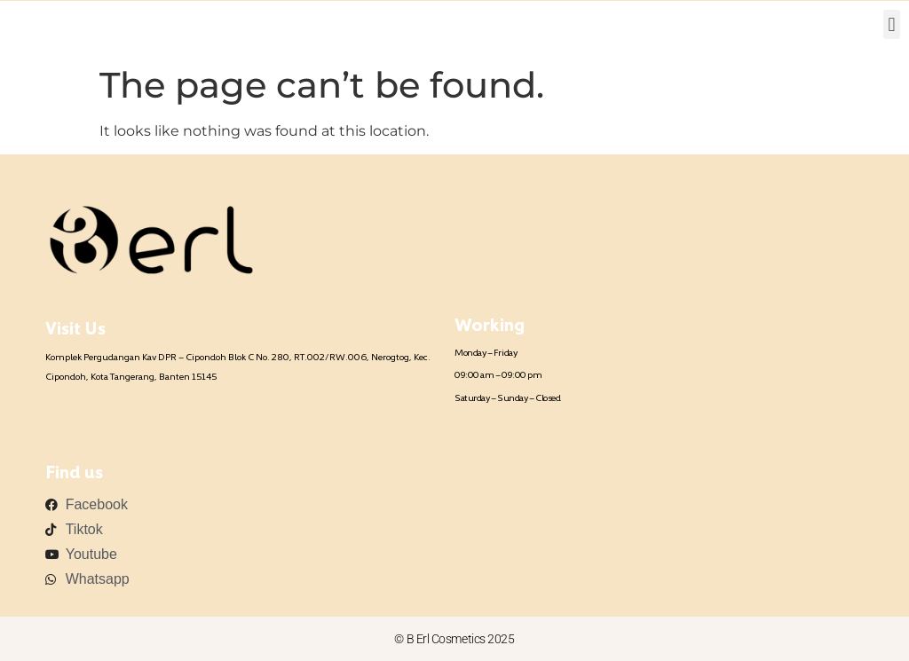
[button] (891, 24)
